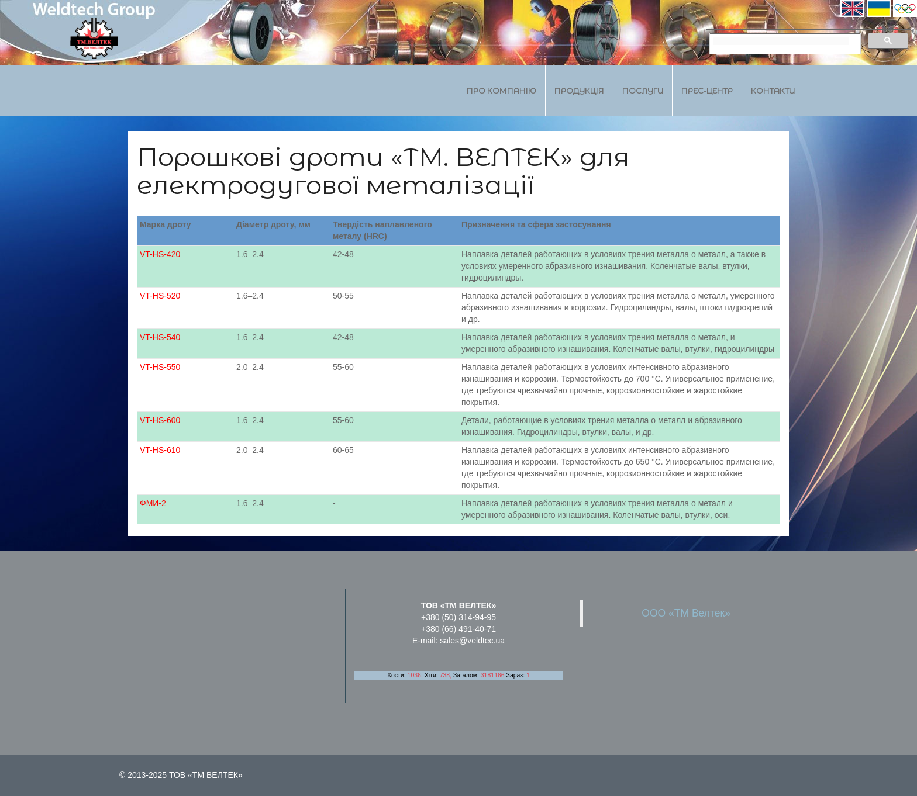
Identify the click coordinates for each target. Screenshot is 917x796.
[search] (781, 41)
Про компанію (501, 90)
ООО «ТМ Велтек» (686, 613)
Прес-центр (707, 90)
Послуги (642, 90)
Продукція (579, 90)
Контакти (773, 90)
